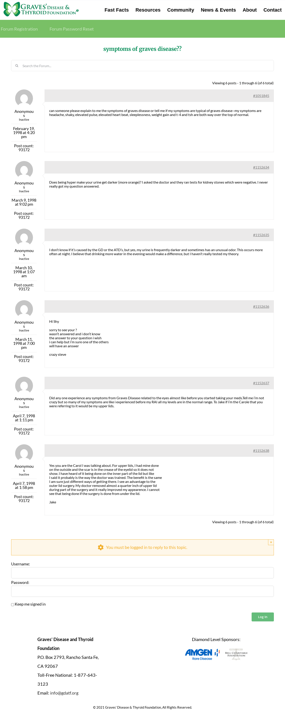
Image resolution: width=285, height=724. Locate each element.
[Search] (16, 65)
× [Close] (271, 542)
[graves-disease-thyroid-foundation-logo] (41, 3)
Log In (262, 617)
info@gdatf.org (64, 692)
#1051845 (261, 95)
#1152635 (261, 235)
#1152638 (261, 450)
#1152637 (261, 383)
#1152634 (261, 167)
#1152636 (261, 306)
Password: (20, 583)
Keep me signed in (30, 604)
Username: (20, 564)
